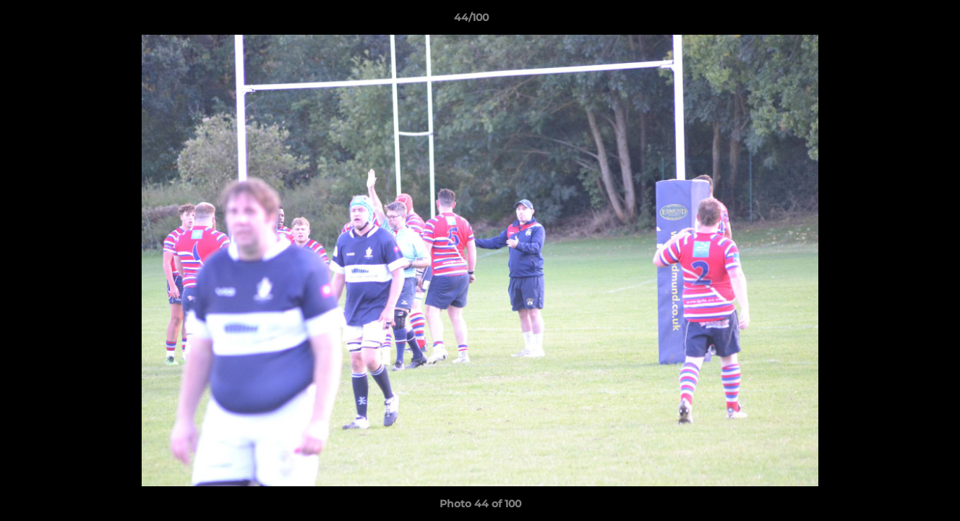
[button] (899, 20)
